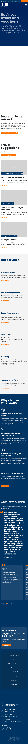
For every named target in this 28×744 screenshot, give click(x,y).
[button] (3, 603)
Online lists (14, 668)
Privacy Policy (11, 740)
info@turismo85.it (16, 1)
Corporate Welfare (14, 672)
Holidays (14, 660)
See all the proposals (8, 155)
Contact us (24, 1)
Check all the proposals (8, 133)
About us (4, 486)
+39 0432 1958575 (6, 1)
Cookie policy (17, 740)
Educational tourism (14, 664)
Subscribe (6, 645)
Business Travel (14, 656)
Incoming (14, 676)
